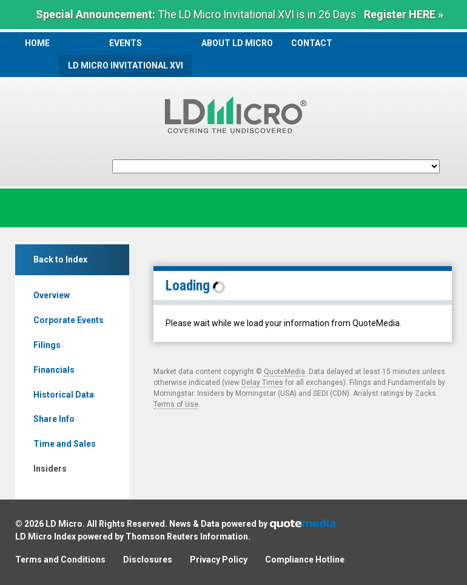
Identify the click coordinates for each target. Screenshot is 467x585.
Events (125, 43)
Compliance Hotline (304, 559)
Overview (51, 295)
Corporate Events (68, 320)
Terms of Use (175, 404)
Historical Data (63, 394)
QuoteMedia (284, 371)
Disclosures (147, 559)
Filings (47, 345)
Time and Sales (64, 444)
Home (37, 43)
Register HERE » (403, 14)
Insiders (50, 468)
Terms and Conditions (60, 559)
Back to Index (60, 259)
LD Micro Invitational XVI (125, 65)
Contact (311, 43)
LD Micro (63, 524)
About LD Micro (237, 43)
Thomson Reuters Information (187, 536)
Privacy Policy (218, 559)
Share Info (54, 419)
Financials (54, 370)
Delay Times (262, 382)
